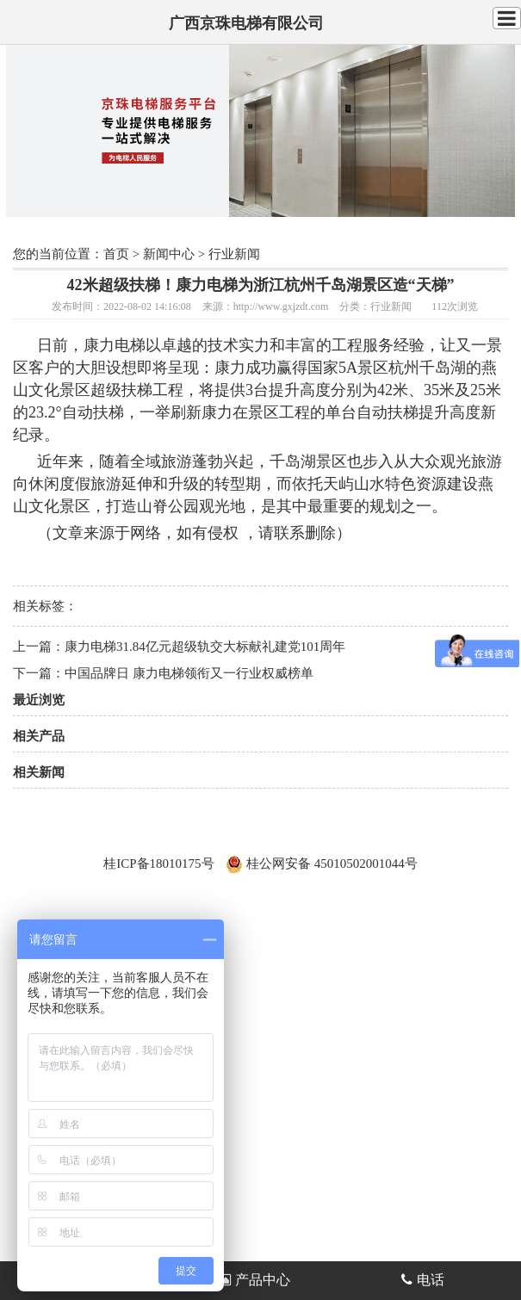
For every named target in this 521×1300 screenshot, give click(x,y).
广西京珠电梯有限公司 (246, 23)
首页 (116, 254)
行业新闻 (234, 254)
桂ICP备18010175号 (158, 863)
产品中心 (253, 1279)
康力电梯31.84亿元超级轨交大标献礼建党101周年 (205, 646)
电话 (422, 1279)
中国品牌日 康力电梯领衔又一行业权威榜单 (189, 673)
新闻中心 (169, 254)
